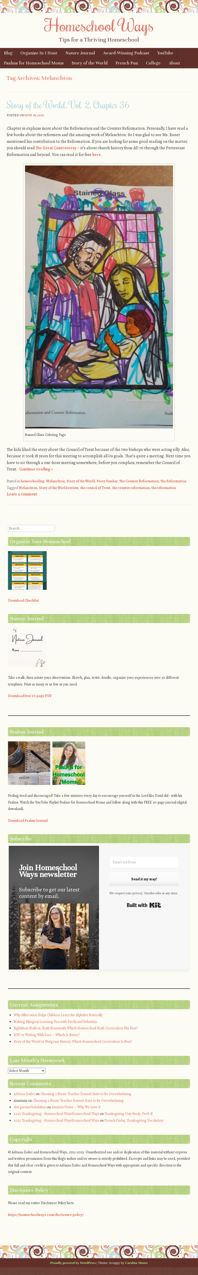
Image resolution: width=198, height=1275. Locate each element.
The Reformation (173, 481)
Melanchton (55, 481)
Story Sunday (107, 481)
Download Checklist (23, 600)
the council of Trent (95, 487)
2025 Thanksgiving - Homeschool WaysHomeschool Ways (56, 1113)
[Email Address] (144, 862)
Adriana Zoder (24, 1093)
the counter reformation (131, 487)
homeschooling (32, 481)
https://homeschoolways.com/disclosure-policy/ (46, 1214)
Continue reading (36, 469)
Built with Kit (144, 905)
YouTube (165, 53)
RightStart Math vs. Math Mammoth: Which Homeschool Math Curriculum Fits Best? (75, 1028)
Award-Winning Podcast (126, 53)
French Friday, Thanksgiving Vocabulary (133, 1120)
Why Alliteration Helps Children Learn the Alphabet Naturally (58, 1015)
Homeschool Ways (99, 25)
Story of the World (90, 63)
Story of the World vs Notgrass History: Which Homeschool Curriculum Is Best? (73, 1041)
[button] (54, 942)
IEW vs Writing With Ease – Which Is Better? (47, 1034)
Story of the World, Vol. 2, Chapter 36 (68, 105)
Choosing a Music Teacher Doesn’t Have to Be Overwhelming (85, 1093)
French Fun (127, 63)
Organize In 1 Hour (38, 53)
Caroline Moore (136, 1263)
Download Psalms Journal (28, 820)
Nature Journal (80, 53)
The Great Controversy (56, 148)
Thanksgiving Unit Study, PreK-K (128, 1113)
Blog (8, 53)
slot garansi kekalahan (30, 1107)
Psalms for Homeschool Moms (34, 63)
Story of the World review (58, 487)
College (153, 63)
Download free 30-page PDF (30, 695)
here (96, 155)
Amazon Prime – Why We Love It (76, 1107)
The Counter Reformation (139, 481)
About (174, 63)
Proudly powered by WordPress (73, 1263)
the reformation (163, 487)
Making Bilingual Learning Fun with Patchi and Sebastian (55, 1021)
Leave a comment (22, 494)
